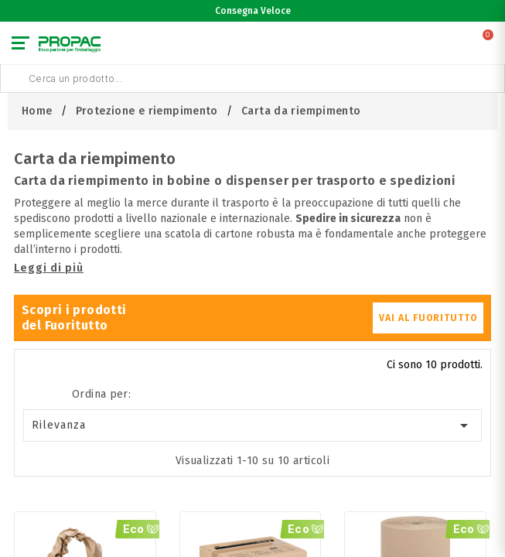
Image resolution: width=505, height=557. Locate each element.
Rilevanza (253, 425)
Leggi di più (49, 268)
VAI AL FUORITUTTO (428, 318)
